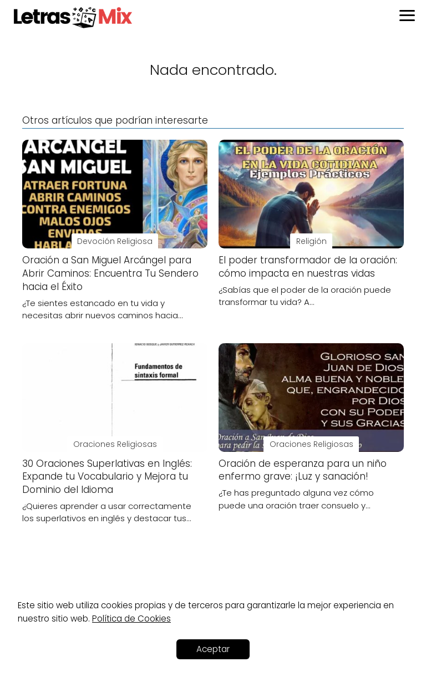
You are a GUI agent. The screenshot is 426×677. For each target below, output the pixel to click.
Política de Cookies (131, 618)
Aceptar (213, 649)
